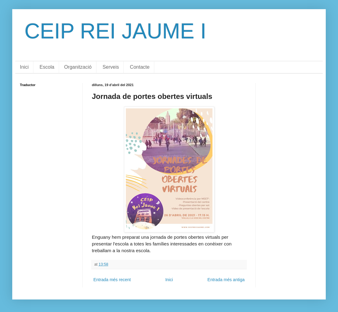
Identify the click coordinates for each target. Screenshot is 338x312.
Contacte (139, 67)
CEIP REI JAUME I (115, 31)
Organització (78, 67)
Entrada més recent (112, 279)
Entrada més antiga (226, 279)
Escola (46, 67)
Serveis (111, 67)
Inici (24, 67)
